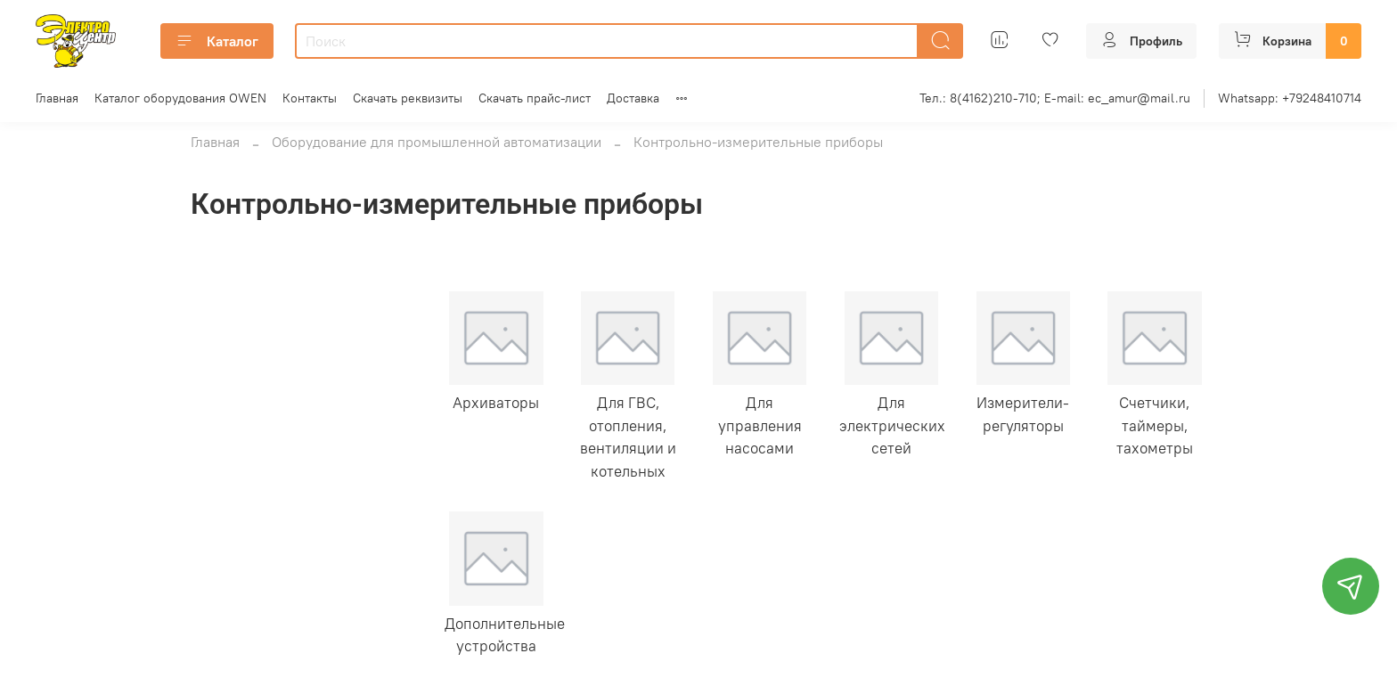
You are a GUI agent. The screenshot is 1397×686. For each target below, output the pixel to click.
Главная (57, 98)
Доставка (633, 98)
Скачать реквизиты (407, 98)
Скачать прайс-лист (534, 98)
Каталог (217, 41)
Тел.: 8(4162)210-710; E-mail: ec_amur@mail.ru (1054, 98)
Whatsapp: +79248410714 (1289, 98)
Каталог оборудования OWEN (180, 98)
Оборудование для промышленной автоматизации (436, 142)
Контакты (309, 98)
